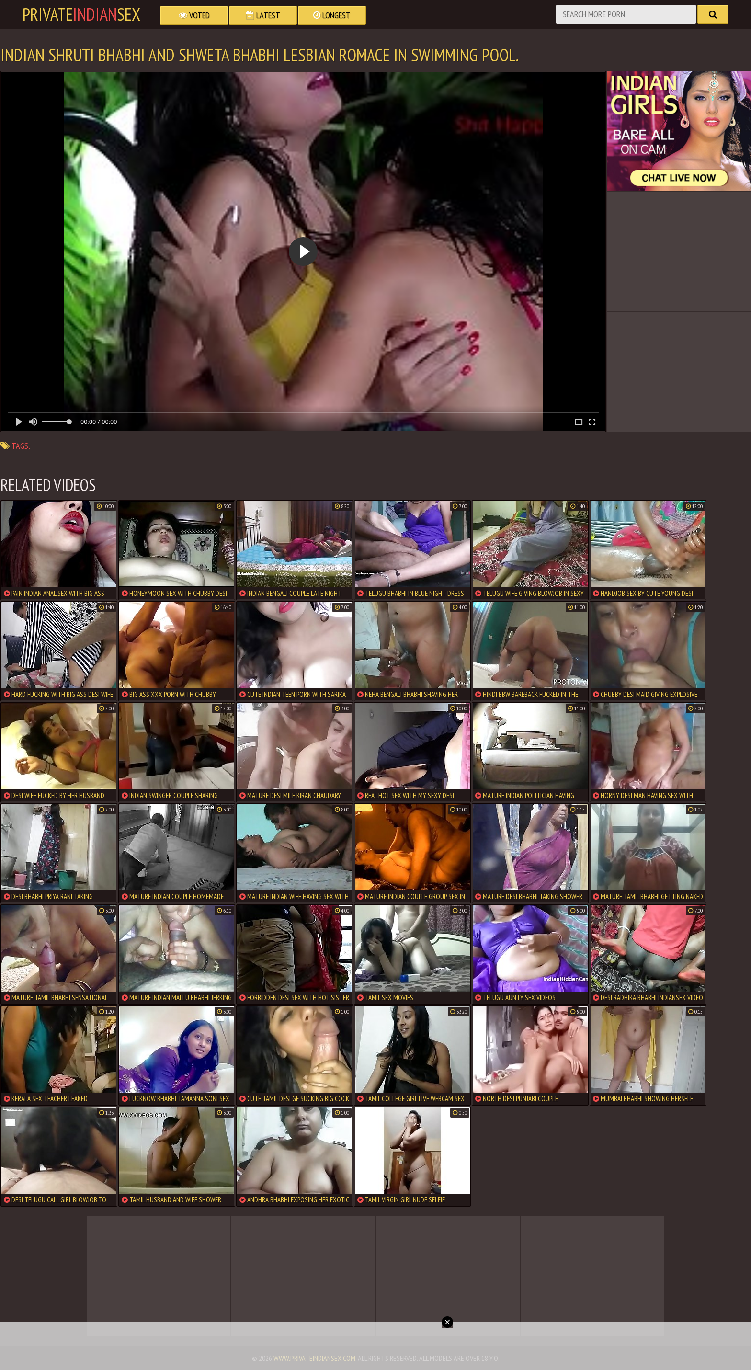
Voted (194, 15)
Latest (263, 15)
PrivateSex (81, 14)
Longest (332, 15)
